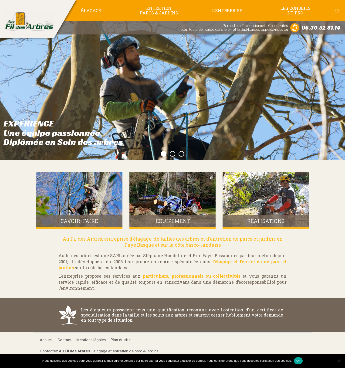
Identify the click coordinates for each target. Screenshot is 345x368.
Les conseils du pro (295, 10)
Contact (64, 339)
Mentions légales (91, 339)
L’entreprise (227, 10)
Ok (298, 360)
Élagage (91, 10)
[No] (339, 360)
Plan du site (121, 339)
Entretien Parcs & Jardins (159, 10)
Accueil (46, 339)
